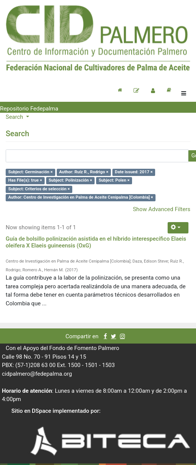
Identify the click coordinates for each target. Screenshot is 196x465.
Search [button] (15, 117)
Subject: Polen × (114, 180)
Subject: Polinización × (70, 180)
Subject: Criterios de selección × (39, 189)
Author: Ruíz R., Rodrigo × (83, 172)
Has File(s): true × (25, 180)
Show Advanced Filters (161, 209)
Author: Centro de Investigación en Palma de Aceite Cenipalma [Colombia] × (80, 197)
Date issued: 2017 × (134, 172)
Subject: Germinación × (30, 172)
